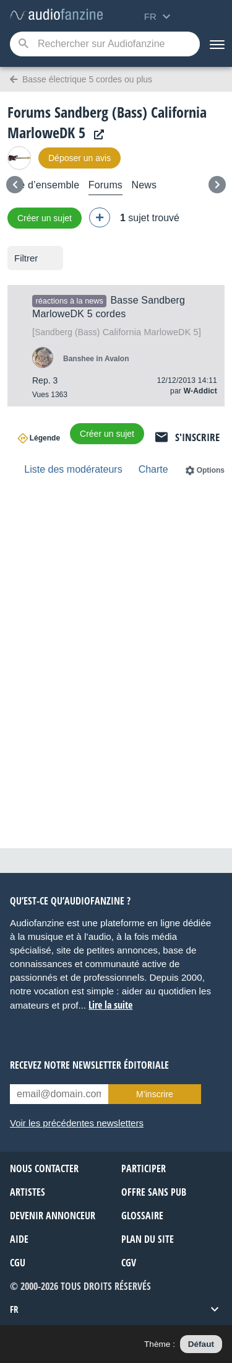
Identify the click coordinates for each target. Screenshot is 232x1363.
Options (211, 470)
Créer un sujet (44, 218)
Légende (45, 438)
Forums (105, 185)
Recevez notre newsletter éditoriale (89, 1065)
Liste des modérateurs (73, 469)
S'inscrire (197, 437)
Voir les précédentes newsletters (77, 1123)
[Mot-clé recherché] (105, 44)
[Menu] (216, 44)
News (144, 185)
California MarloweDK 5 (117, 332)
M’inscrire (154, 1094)
